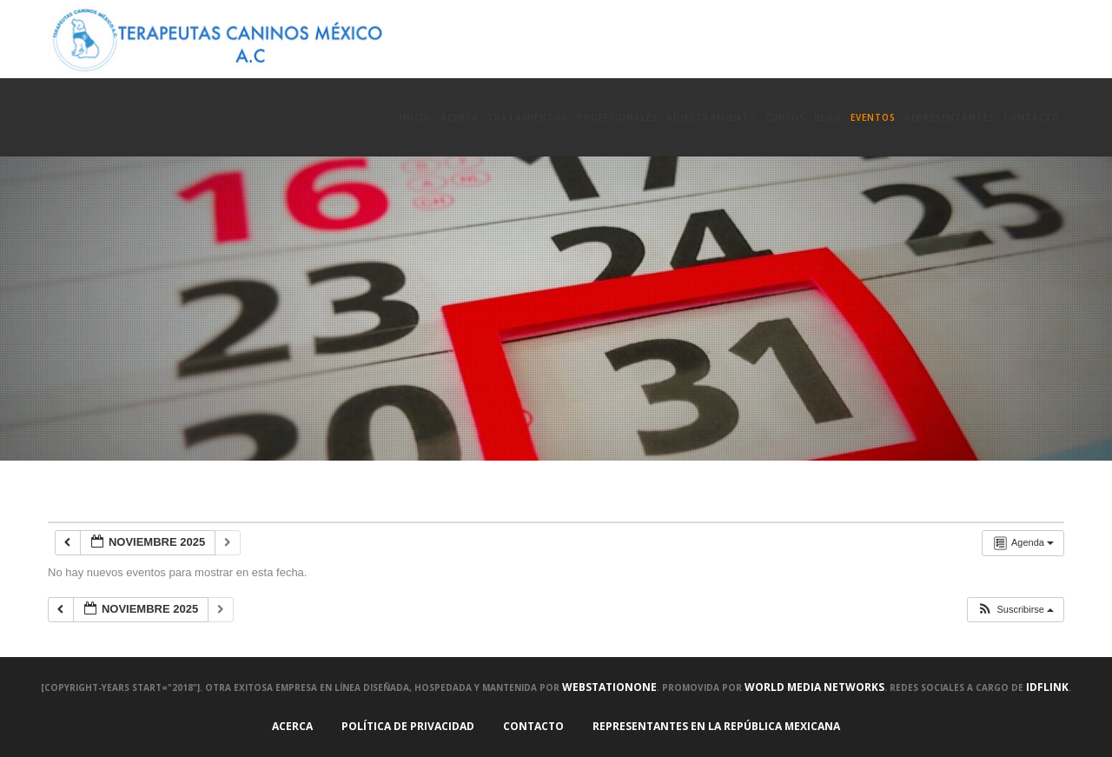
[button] (1015, 609)
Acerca (292, 726)
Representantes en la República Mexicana (716, 726)
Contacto (533, 726)
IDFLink (1047, 687)
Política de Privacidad (407, 726)
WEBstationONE (609, 687)
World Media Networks (814, 687)
